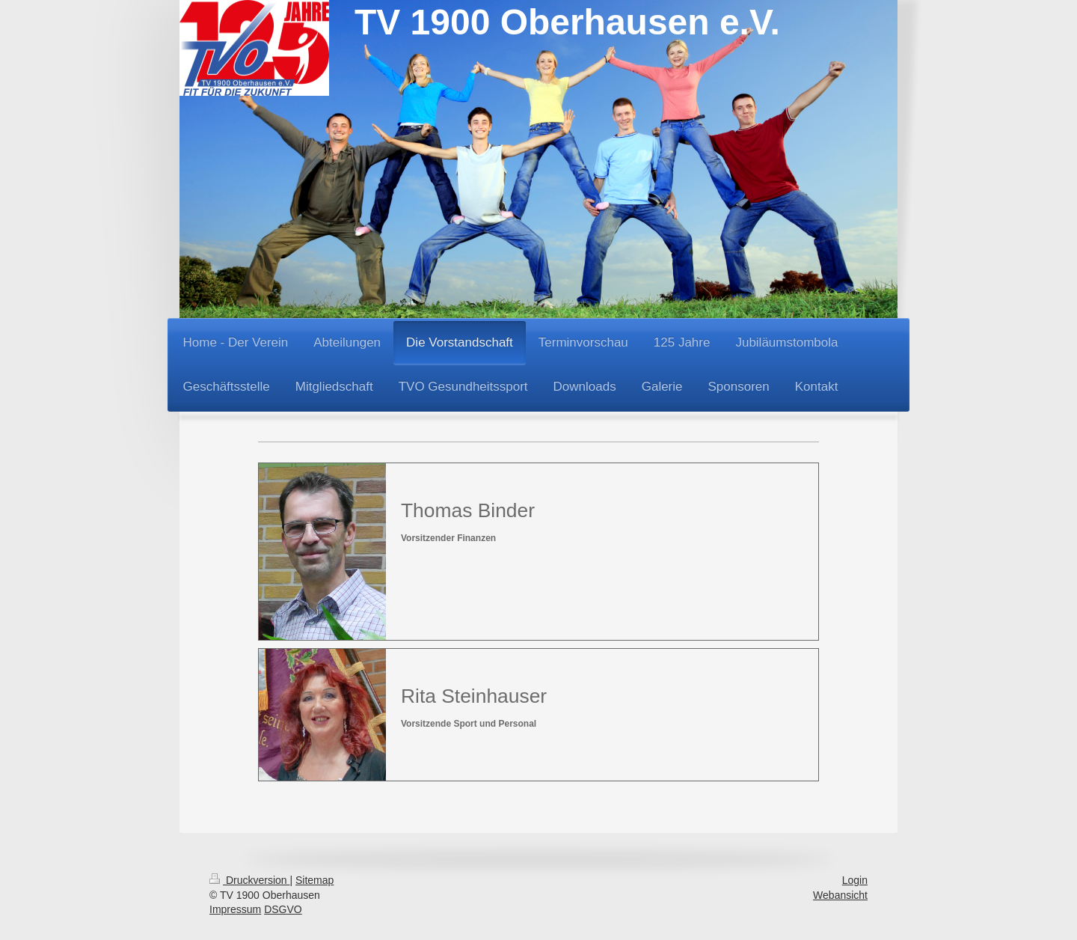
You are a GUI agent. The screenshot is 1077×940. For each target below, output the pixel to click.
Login (855, 880)
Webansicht (840, 895)
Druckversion (249, 880)
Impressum (235, 909)
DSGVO (283, 909)
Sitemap (314, 880)
